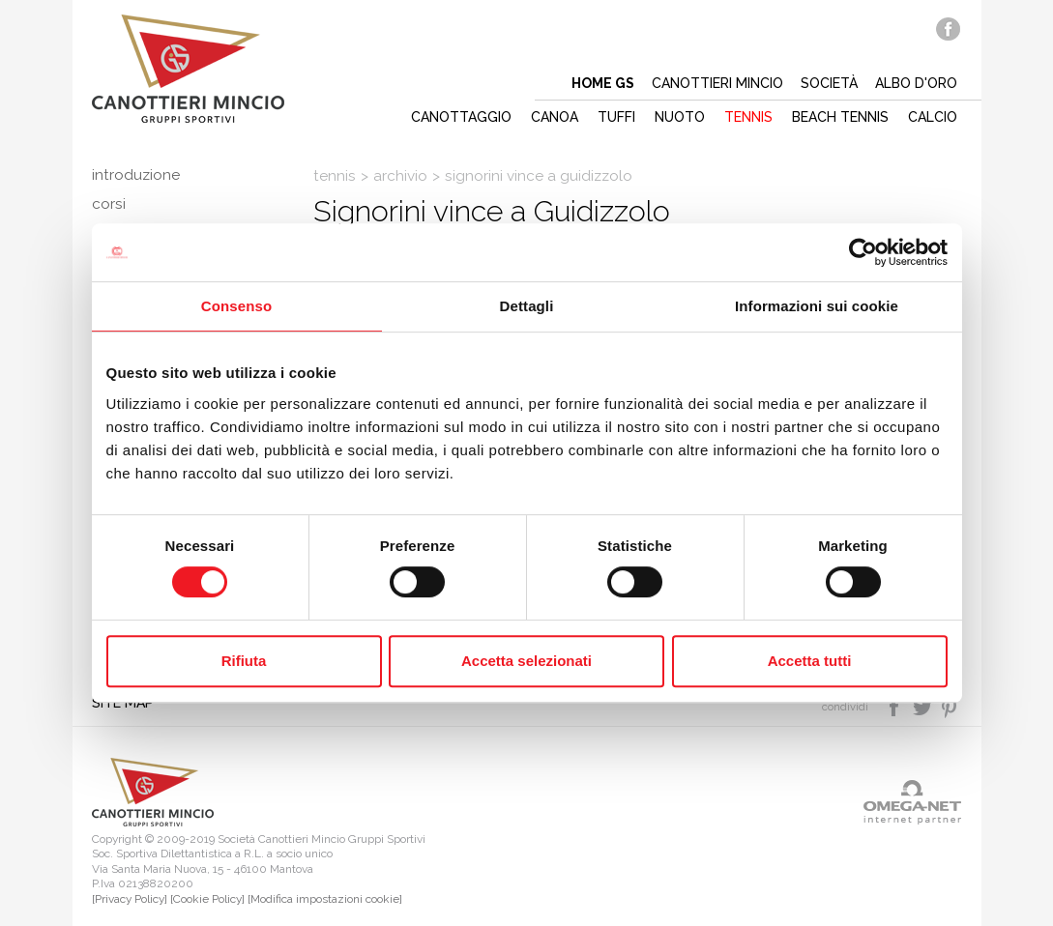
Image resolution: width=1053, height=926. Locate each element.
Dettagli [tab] (527, 306)
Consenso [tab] (236, 306)
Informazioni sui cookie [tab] (816, 306)
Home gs (602, 83)
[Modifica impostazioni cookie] (325, 899)
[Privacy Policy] (129, 899)
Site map (123, 702)
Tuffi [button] (616, 117)
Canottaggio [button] (461, 117)
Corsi (109, 204)
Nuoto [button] (680, 117)
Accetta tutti (810, 660)
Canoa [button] (554, 117)
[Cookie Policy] (207, 899)
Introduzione (136, 175)
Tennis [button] (748, 117)
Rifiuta (244, 660)
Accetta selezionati (526, 660)
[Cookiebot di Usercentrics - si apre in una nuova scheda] (863, 252)
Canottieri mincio (717, 83)
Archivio (400, 176)
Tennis (334, 176)
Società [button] (829, 83)
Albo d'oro (916, 83)
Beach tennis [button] (840, 117)
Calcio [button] (932, 117)
